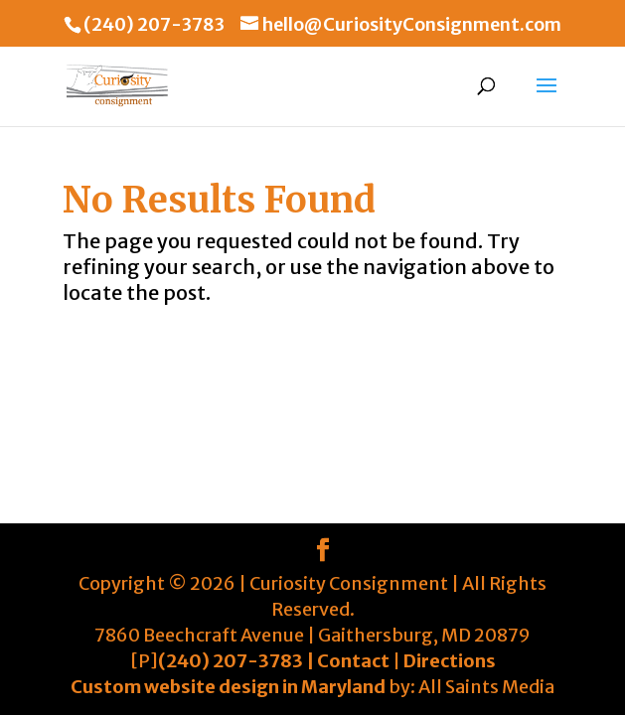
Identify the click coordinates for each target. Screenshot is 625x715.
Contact (353, 660)
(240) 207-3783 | (237, 660)
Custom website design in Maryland (228, 686)
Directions (449, 660)
